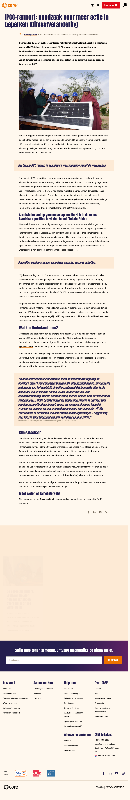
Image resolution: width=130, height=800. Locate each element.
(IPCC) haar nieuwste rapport (44, 47)
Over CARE (101, 683)
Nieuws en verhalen (77, 735)
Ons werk (9, 683)
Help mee (70, 683)
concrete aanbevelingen (47, 362)
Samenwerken (43, 683)
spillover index (27, 346)
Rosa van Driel (47, 499)
